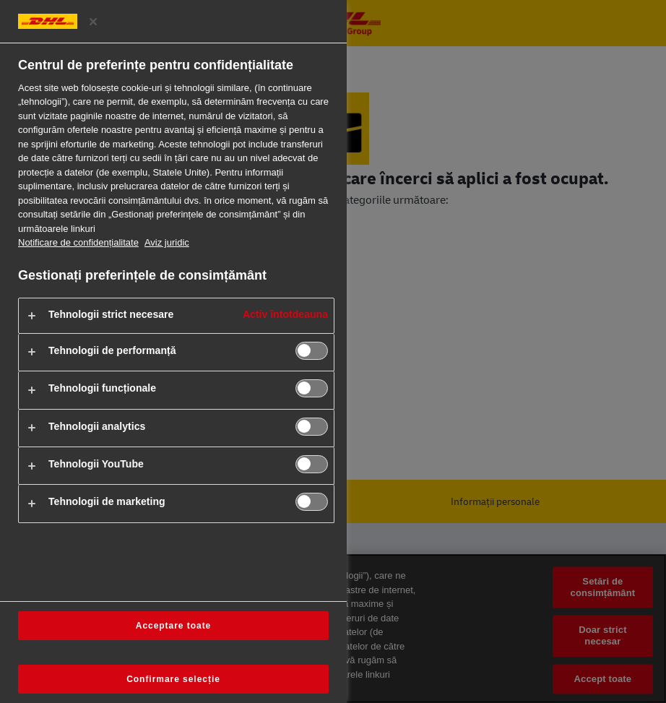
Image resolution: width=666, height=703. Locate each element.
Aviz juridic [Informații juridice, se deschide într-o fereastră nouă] (166, 242)
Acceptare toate (173, 626)
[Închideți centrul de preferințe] (93, 22)
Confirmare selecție (173, 679)
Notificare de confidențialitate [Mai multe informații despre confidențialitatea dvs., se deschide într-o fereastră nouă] (78, 242)
